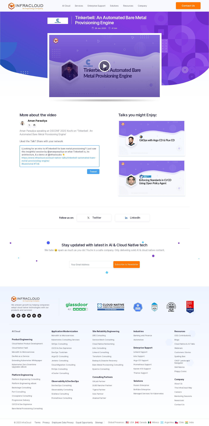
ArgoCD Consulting (60, 356)
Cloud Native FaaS (20, 348)
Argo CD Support (141, 360)
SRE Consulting (99, 335)
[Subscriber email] (91, 264)
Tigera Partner (98, 389)
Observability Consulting (62, 389)
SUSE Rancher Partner (102, 385)
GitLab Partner (98, 381)
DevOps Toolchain (59, 352)
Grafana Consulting (60, 394)
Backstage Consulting (21, 387)
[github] (34, 316)
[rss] (39, 316)
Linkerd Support (140, 352)
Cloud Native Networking (103, 344)
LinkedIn (132, 218)
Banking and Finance (143, 335)
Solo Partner (97, 394)
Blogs (176, 339)
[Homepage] (25, 6)
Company (142, 5)
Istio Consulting (99, 348)
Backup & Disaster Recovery (104, 360)
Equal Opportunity (84, 422)
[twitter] (13, 316)
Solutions (114, 5)
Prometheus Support (143, 364)
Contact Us (188, 5)
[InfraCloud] (29, 316)
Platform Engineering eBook (24, 383)
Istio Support (139, 356)
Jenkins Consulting (60, 360)
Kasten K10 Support (142, 369)
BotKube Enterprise (142, 389)
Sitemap (99, 422)
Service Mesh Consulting (103, 339)
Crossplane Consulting (22, 396)
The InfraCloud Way (183, 388)
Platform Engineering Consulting (26, 379)
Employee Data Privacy (63, 422)
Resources (128, 5)
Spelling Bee (179, 356)
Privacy (46, 422)
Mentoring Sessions (183, 396)
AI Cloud (66, 5)
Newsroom (179, 400)
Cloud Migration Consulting (63, 365)
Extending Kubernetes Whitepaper (27, 360)
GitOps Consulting (59, 344)
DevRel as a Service (20, 356)
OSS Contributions (182, 335)
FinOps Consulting (59, 369)
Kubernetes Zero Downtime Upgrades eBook (24, 365)
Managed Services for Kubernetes (149, 393)
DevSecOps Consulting (62, 385)
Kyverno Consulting (100, 369)
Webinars (178, 348)
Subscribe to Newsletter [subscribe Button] (126, 264)
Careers (178, 392)
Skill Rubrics (179, 367)
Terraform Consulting (101, 356)
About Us (178, 383)
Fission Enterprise (141, 385)
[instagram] (18, 316)
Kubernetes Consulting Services (66, 339)
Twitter (93, 218)
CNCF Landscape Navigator (182, 361)
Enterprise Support (96, 5)
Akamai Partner (99, 398)
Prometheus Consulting (62, 398)
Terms (37, 422)
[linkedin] (24, 316)
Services (79, 5)
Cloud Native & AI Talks (184, 344)
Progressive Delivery (21, 400)
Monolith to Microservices (23, 352)
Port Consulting (19, 392)
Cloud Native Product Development (27, 343)
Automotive (139, 339)
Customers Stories (182, 352)
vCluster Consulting (60, 373)
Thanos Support (141, 373)
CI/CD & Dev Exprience (22, 404)
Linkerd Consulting (100, 352)
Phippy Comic (180, 371)
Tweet (93, 171)
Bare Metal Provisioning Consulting (27, 408)
